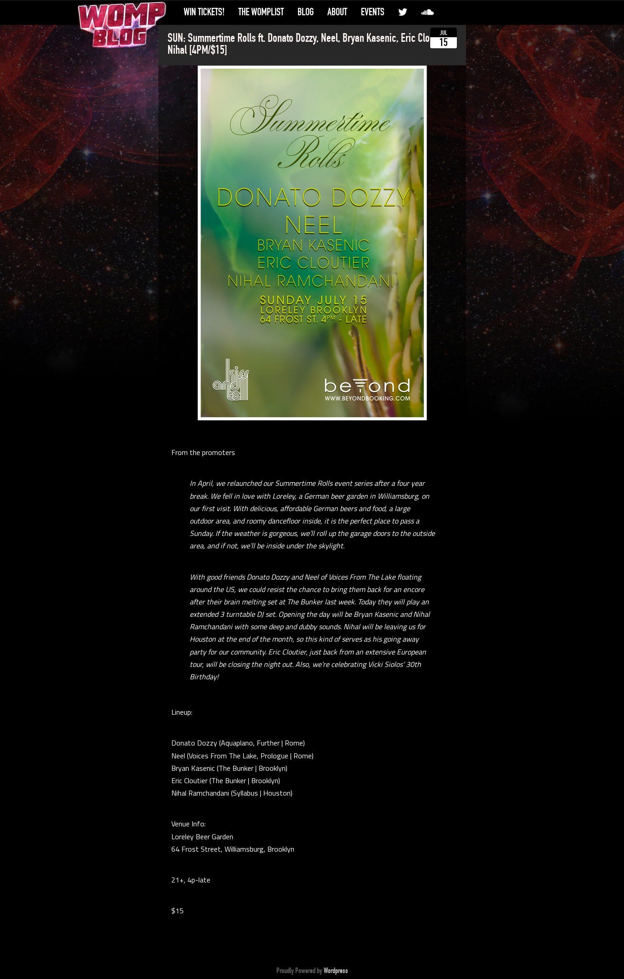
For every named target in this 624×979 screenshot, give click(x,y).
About (337, 12)
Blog (306, 12)
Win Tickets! (204, 12)
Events (372, 12)
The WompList (261, 12)
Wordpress (336, 970)
